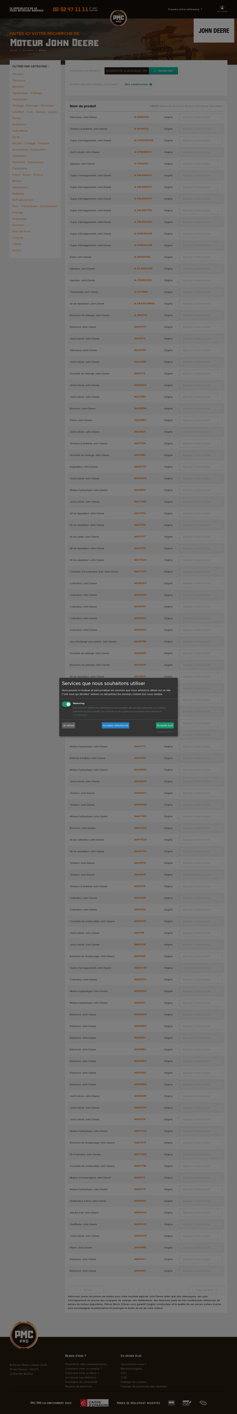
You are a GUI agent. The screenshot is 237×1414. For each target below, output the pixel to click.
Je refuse (68, 725)
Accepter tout (165, 725)
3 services (80, 715)
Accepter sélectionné (115, 725)
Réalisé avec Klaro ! (165, 732)
